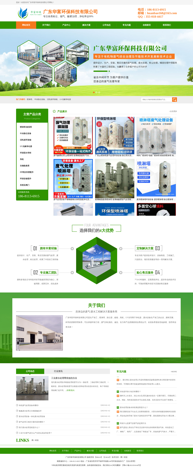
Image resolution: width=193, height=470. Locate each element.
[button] (94, 92)
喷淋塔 (29, 99)
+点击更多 (173, 111)
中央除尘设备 (39, 99)
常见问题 (127, 25)
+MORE (174, 372)
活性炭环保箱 (52, 99)
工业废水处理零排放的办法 (64, 378)
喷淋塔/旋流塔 (26, 127)
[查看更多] (70, 390)
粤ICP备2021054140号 (131, 465)
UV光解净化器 (65, 99)
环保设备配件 (25, 179)
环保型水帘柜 (25, 153)
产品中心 (66, 25)
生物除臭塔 (24, 166)
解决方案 (86, 25)
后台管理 (130, 461)
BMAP (98, 457)
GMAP (107, 457)
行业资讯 (58, 371)
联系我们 (167, 25)
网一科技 (35, 440)
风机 (22, 159)
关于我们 (46, 25)
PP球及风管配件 (27, 172)
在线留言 (147, 25)
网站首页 (26, 25)
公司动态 (107, 25)
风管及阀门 (24, 185)
